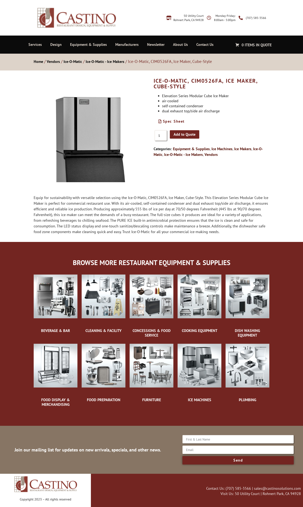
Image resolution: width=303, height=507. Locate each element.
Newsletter (156, 44)
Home (38, 61)
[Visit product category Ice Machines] (199, 371)
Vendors (53, 61)
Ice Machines (222, 148)
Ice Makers (242, 148)
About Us (180, 44)
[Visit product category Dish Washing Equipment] (247, 304)
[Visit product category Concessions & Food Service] (151, 304)
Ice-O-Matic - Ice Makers (105, 61)
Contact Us (205, 44)
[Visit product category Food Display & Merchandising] (55, 374)
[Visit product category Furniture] (151, 371)
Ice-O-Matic (73, 61)
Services (35, 44)
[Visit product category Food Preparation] (103, 371)
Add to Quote (184, 134)
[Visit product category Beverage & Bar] (55, 302)
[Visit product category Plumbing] (247, 371)
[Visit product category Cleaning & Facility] (103, 302)
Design (56, 44)
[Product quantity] (161, 135)
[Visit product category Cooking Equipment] (199, 302)
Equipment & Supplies (88, 44)
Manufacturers (127, 44)
